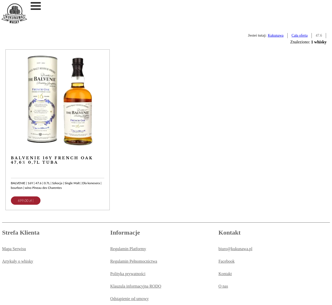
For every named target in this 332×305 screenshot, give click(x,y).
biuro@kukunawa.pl (235, 249)
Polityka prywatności (128, 273)
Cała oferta (300, 35)
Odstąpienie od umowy (129, 298)
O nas (223, 286)
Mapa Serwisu (14, 249)
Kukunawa (275, 35)
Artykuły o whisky (17, 261)
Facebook (226, 261)
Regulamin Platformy (128, 249)
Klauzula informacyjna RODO (135, 286)
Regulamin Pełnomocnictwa (133, 261)
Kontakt (225, 273)
